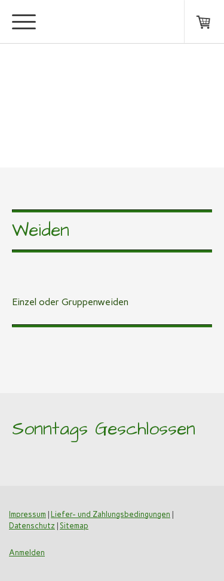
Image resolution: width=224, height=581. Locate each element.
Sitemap (74, 525)
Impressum (27, 514)
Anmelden (27, 552)
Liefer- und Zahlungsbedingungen (110, 514)
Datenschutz (32, 525)
